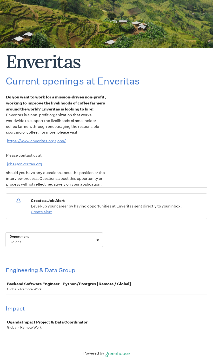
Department (19, 236)
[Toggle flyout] (98, 240)
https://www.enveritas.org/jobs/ (36, 141)
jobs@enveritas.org (24, 164)
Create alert (41, 212)
